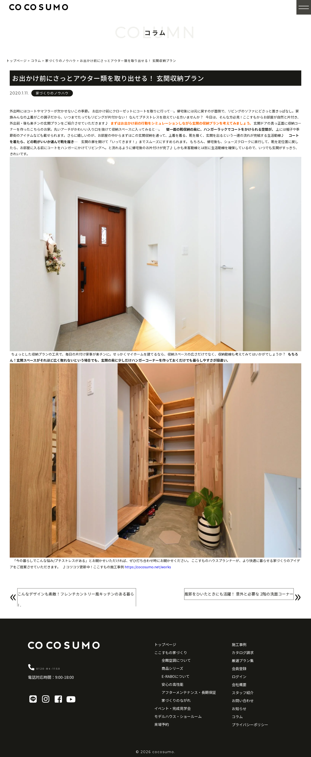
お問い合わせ (243, 700)
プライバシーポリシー (250, 724)
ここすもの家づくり (170, 652)
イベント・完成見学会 (172, 708)
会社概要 (239, 684)
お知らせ (239, 708)
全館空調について (176, 660)
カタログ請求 (243, 652)
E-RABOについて (176, 676)
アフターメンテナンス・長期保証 (189, 692)
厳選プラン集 (243, 660)
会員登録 (239, 668)
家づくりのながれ (176, 700)
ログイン (239, 676)
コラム (237, 716)
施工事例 (239, 644)
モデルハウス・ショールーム (178, 716)
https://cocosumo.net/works (148, 566)
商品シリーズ (172, 668)
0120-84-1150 (63, 667)
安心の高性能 (172, 684)
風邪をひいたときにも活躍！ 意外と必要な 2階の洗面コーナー (229, 597)
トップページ (165, 644)
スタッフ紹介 (243, 692)
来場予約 (161, 724)
